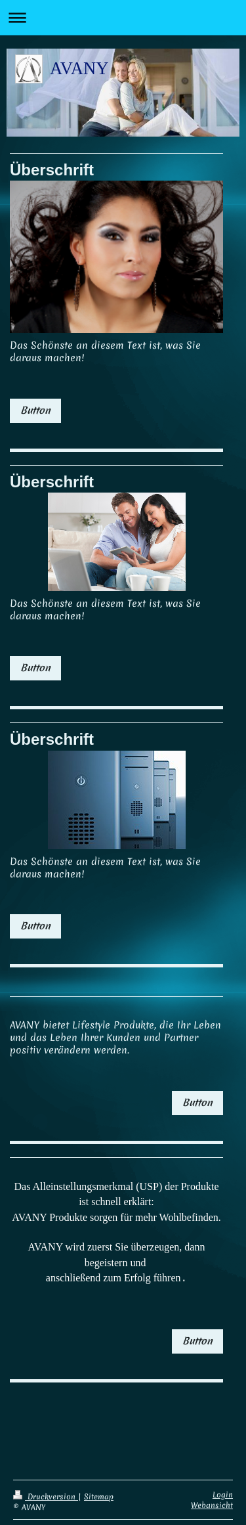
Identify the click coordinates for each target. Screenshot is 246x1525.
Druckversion (45, 1489)
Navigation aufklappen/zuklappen (123, 17)
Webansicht (212, 1497)
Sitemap (98, 1489)
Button (35, 410)
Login (223, 1487)
